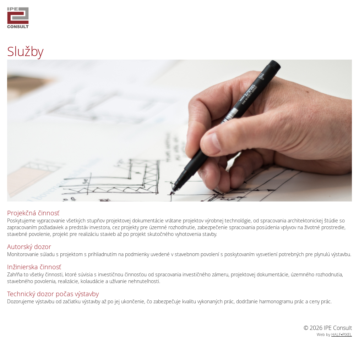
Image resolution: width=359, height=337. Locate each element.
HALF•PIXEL (341, 334)
